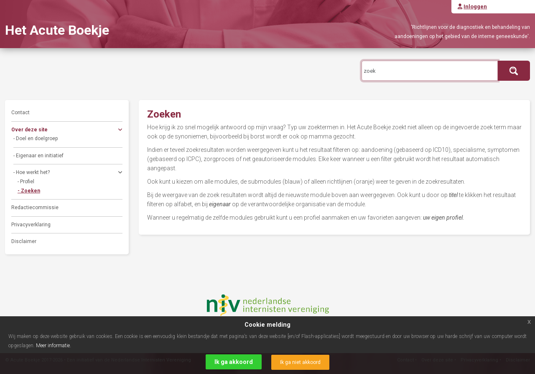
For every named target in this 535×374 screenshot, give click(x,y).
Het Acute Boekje (57, 30)
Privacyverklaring (31, 225)
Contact (20, 112)
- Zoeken (29, 191)
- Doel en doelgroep (35, 138)
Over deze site (66, 131)
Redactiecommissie (35, 207)
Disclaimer (23, 241)
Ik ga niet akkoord (300, 362)
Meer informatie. (53, 345)
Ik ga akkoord (233, 362)
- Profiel (26, 181)
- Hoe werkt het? (67, 173)
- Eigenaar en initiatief (38, 156)
